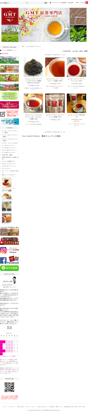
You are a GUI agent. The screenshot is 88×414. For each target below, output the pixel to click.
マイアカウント (12, 406)
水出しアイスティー (7, 211)
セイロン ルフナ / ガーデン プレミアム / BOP (76, 80)
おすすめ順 (75, 51)
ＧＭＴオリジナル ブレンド (9, 163)
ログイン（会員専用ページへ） (9, 50)
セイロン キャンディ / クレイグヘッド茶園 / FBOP (55, 80)
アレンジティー (6, 223)
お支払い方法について (43, 406)
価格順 (81, 51)
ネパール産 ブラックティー (9, 148)
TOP (23, 46)
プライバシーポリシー (30, 406)
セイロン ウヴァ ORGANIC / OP (76, 116)
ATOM (83, 406)
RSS (80, 406)
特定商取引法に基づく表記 (71, 406)
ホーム (5, 406)
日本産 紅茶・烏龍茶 (7, 155)
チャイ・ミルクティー (7, 200)
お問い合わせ (20, 406)
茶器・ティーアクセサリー (9, 175)
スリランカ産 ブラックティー (33, 46)
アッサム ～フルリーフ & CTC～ (10, 143)
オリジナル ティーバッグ (8, 188)
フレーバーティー (6, 168)
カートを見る (83, 2)
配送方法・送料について (56, 406)
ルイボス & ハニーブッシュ (9, 166)
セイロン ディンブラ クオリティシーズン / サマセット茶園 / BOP (33, 117)
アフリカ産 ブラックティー (9, 152)
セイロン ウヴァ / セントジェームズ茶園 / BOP (55, 116)
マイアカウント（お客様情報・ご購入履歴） (63, 2)
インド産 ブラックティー (8, 145)
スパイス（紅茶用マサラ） (9, 161)
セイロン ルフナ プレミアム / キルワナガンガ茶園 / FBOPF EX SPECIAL (33, 81)
